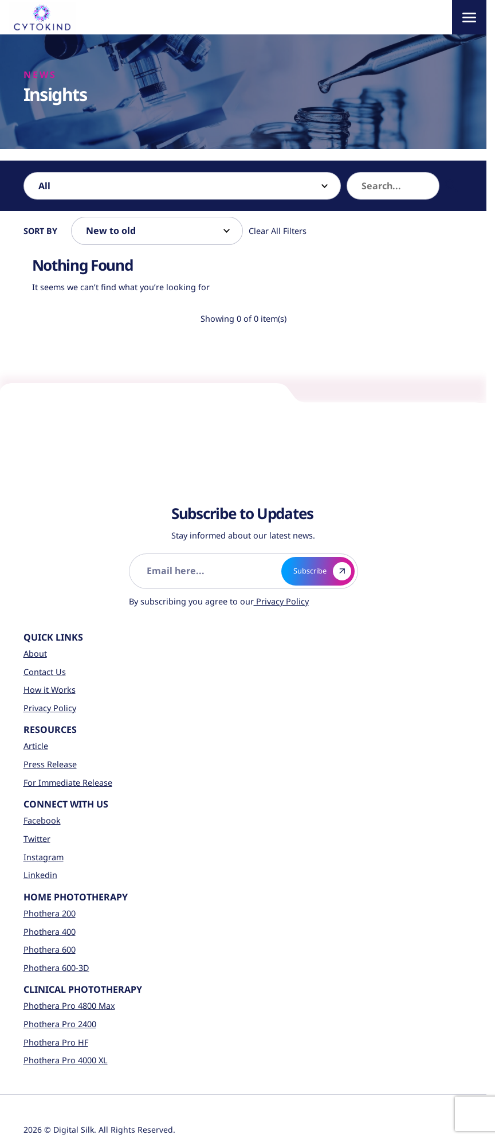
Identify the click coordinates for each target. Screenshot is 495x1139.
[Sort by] (157, 230)
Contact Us (44, 671)
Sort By (40, 230)
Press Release (50, 764)
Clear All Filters (278, 230)
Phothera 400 (49, 931)
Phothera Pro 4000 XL (65, 1060)
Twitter (36, 838)
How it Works (49, 689)
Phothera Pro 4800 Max (69, 1005)
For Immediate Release (67, 782)
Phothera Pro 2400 (59, 1024)
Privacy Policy (281, 601)
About (35, 653)
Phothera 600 (49, 949)
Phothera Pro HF (55, 1042)
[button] (451, 186)
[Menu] (469, 17)
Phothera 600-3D (56, 967)
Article (35, 745)
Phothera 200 (49, 913)
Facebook (42, 820)
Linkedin (40, 874)
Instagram (43, 857)
